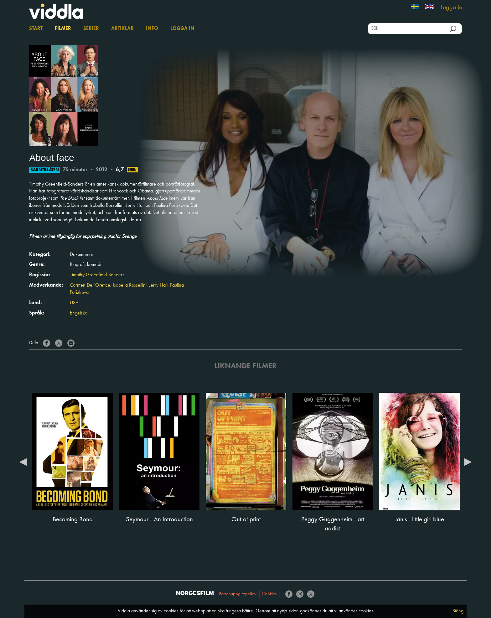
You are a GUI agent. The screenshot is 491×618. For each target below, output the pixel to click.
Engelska (78, 313)
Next (468, 461)
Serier (91, 28)
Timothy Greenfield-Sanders (97, 275)
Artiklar (122, 28)
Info (152, 28)
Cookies (269, 594)
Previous (23, 461)
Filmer (63, 28)
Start (36, 28)
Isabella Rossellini (130, 285)
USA (74, 302)
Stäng (457, 611)
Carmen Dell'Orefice (90, 285)
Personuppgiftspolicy (237, 594)
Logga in (451, 7)
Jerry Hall (158, 285)
